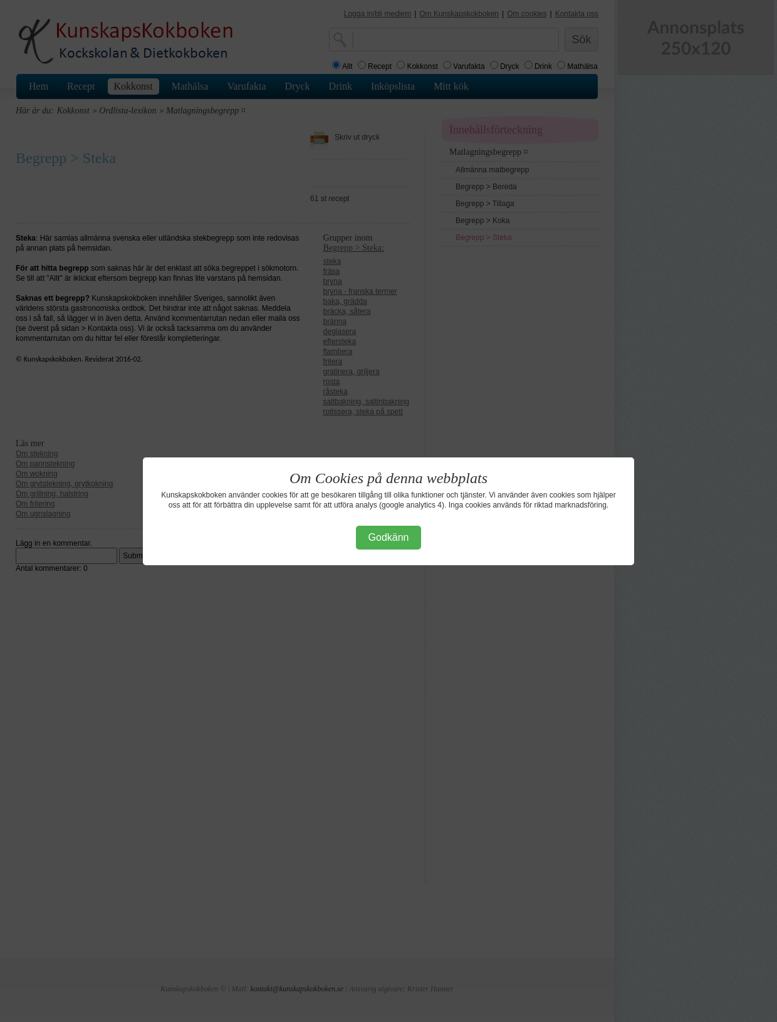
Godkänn (388, 537)
